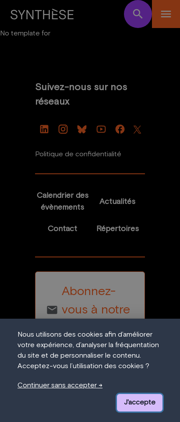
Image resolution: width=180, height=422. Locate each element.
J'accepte (139, 402)
